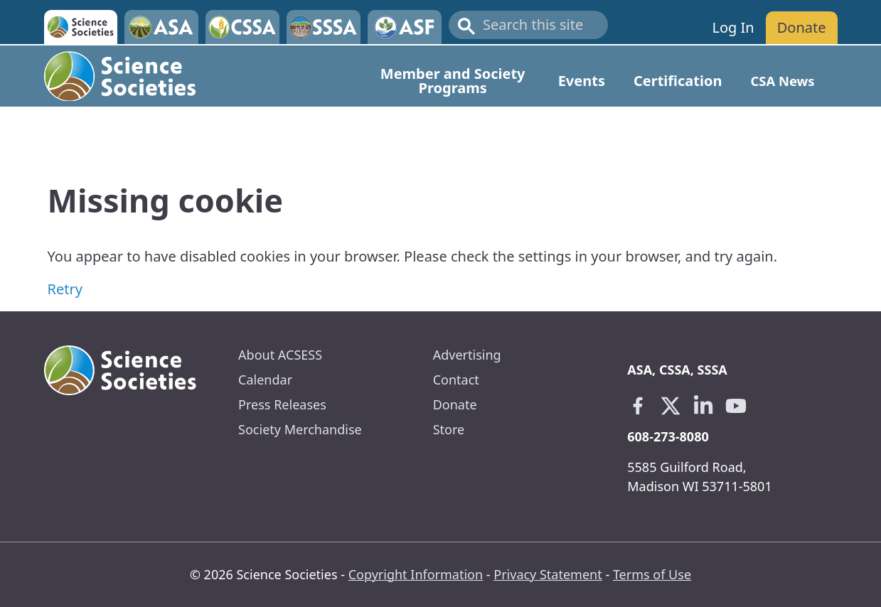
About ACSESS (280, 354)
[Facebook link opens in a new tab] (637, 405)
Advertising (467, 354)
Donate (801, 27)
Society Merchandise (300, 429)
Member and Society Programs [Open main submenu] (452, 80)
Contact (456, 379)
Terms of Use (652, 574)
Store (449, 429)
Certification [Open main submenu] (678, 80)
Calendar (265, 379)
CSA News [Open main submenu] (783, 81)
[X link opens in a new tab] (670, 405)
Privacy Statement (547, 574)
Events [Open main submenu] (581, 80)
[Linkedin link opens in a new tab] (703, 405)
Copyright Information (415, 574)
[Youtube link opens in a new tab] (736, 405)
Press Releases (282, 404)
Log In (733, 27)
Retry (65, 289)
